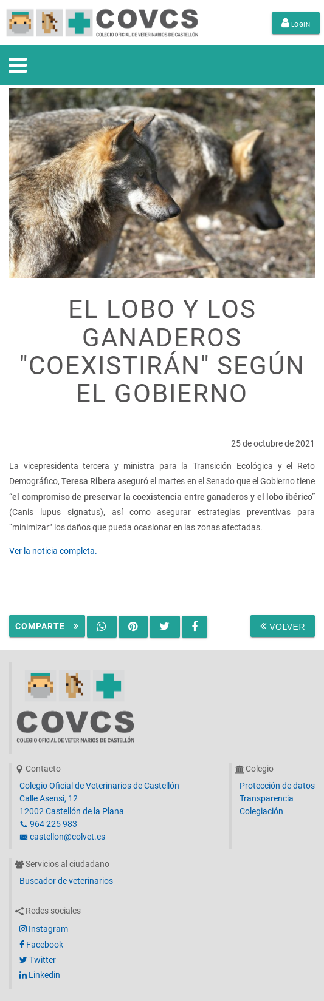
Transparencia (267, 798)
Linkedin (39, 975)
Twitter (37, 960)
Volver (282, 626)
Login (296, 23)
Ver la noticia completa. (53, 551)
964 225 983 (48, 824)
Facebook (41, 944)
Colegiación (261, 811)
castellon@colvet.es (62, 836)
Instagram (43, 929)
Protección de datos (277, 785)
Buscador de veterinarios (66, 881)
